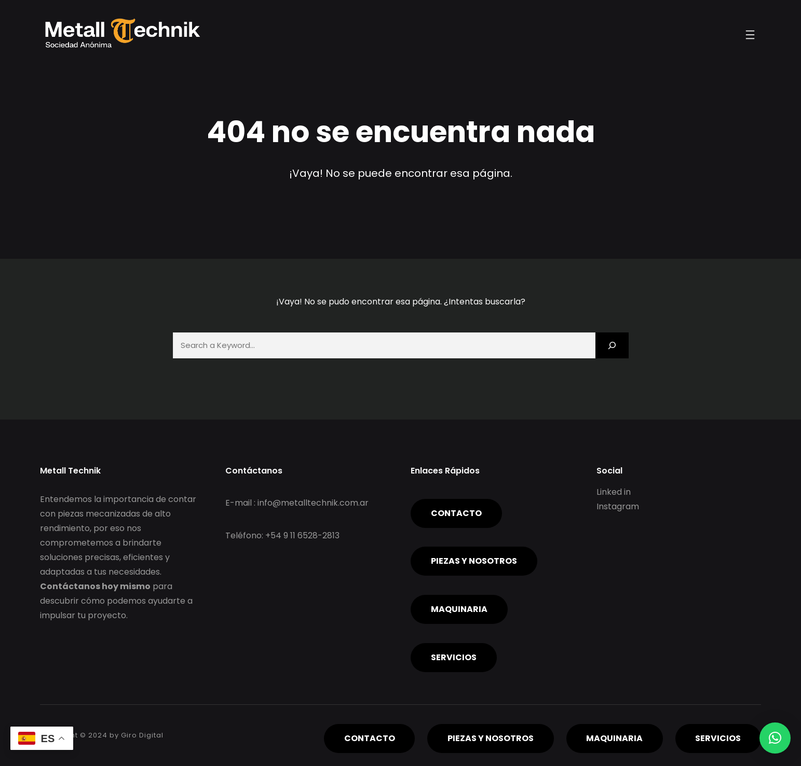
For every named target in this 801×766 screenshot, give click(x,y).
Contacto (456, 513)
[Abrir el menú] (750, 35)
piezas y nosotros (474, 561)
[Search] (612, 345)
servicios (454, 657)
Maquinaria (459, 609)
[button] (775, 738)
